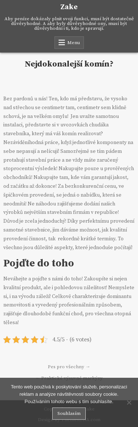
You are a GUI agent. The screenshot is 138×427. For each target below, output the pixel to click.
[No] (128, 402)
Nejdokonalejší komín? (69, 64)
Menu (73, 43)
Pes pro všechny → (69, 367)
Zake (69, 7)
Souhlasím (69, 413)
